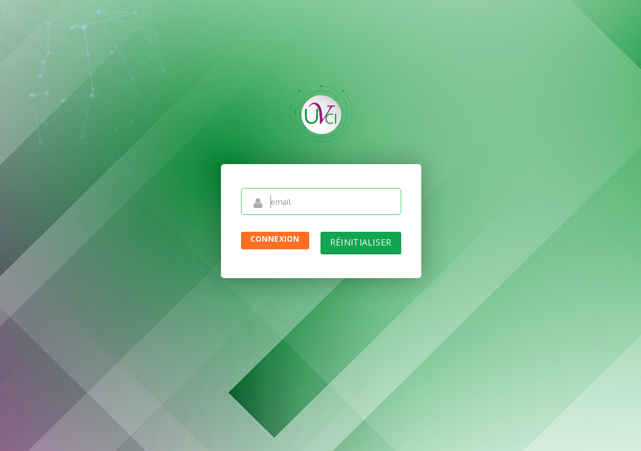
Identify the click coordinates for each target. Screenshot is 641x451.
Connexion (275, 239)
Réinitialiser (361, 242)
